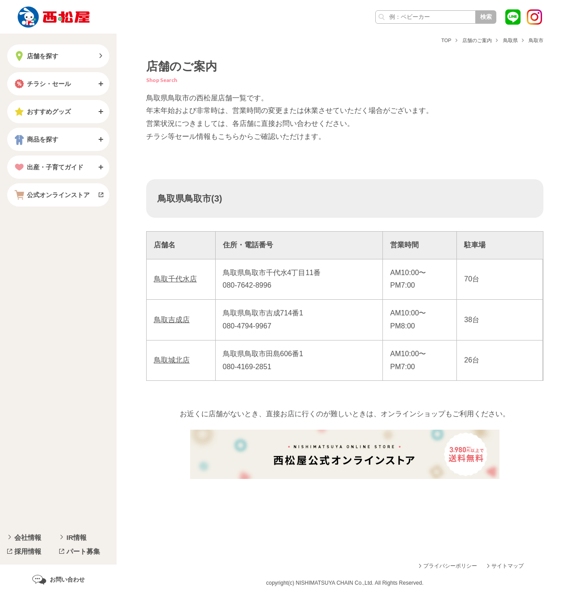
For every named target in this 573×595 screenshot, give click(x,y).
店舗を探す (35, 56)
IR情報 (76, 537)
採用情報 (27, 551)
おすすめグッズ (42, 111)
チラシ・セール (42, 84)
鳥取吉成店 (172, 319)
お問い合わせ (67, 579)
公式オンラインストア (51, 195)
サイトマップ (507, 566)
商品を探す (35, 139)
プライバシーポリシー (450, 566)
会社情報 (27, 537)
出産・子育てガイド (48, 167)
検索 (486, 16)
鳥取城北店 (172, 360)
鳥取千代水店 (175, 279)
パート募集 (83, 551)
